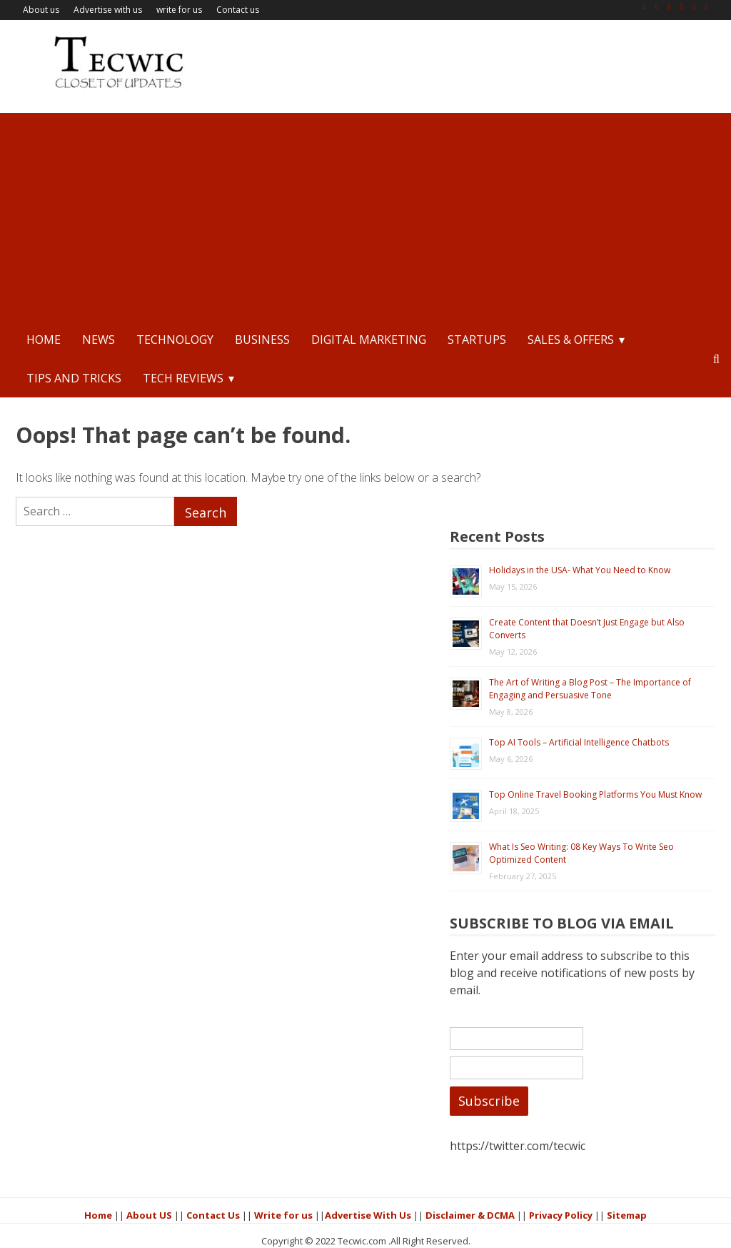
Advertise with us (108, 10)
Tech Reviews (183, 378)
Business (262, 339)
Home (43, 339)
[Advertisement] (365, 213)
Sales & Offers (571, 339)
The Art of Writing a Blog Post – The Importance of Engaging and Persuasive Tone (620, 596)
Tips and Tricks (73, 378)
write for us (179, 10)
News (98, 339)
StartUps (477, 339)
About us (41, 10)
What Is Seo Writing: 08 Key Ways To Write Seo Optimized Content (624, 782)
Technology (174, 339)
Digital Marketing (368, 339)
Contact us (237, 10)
